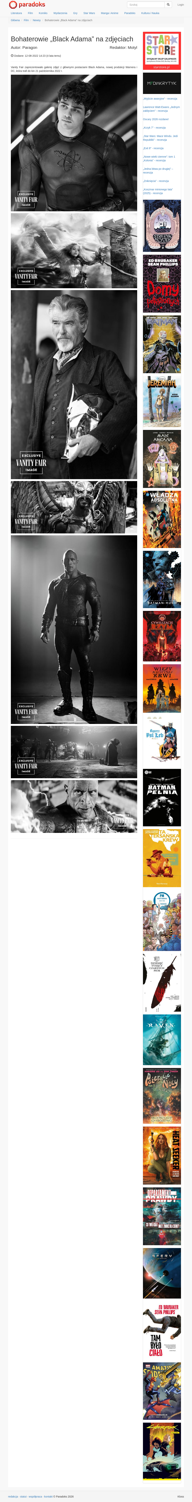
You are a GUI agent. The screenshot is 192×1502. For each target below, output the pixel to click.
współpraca (35, 1496)
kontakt (48, 1496)
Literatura (16, 13)
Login (181, 4)
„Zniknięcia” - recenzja (156, 180)
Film (30, 13)
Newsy (37, 20)
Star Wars (89, 13)
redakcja (13, 1496)
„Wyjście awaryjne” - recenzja (160, 98)
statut (23, 1496)
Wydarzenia (60, 13)
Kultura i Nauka (150, 13)
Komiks (43, 13)
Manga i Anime (109, 13)
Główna (15, 20)
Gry (75, 13)
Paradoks (129, 13)
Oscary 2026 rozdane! (156, 119)
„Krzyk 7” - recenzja (154, 127)
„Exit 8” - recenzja (153, 148)
